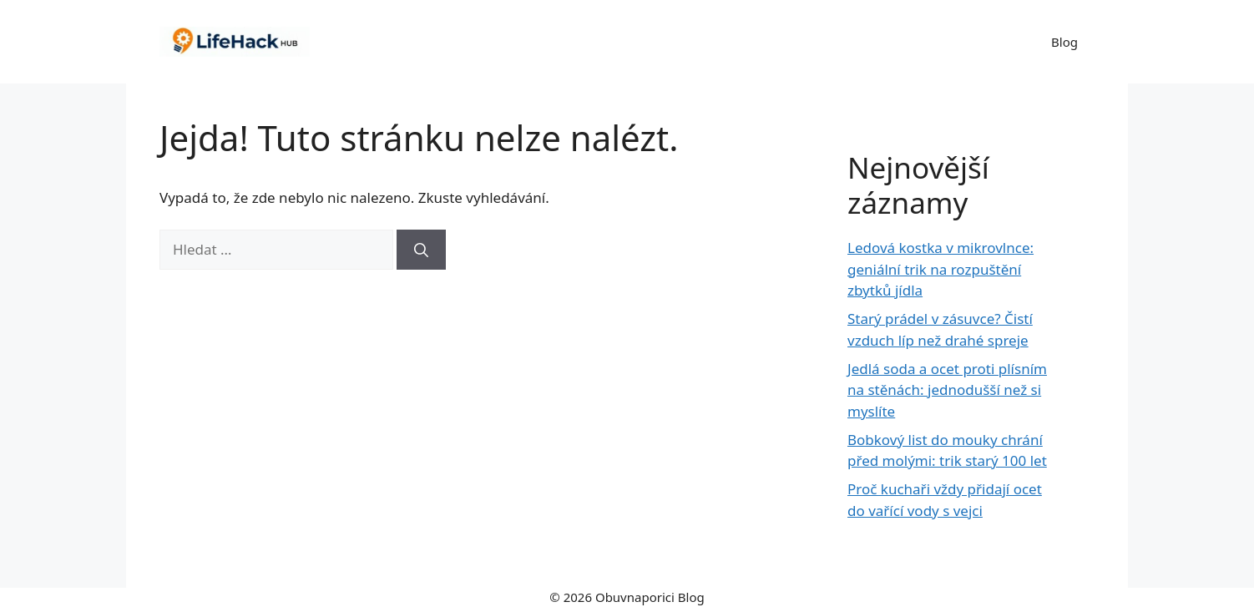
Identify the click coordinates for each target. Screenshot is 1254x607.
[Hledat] (421, 250)
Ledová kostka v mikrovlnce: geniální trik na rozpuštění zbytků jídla (940, 269)
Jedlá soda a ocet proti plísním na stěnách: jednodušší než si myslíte (947, 390)
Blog (1064, 41)
